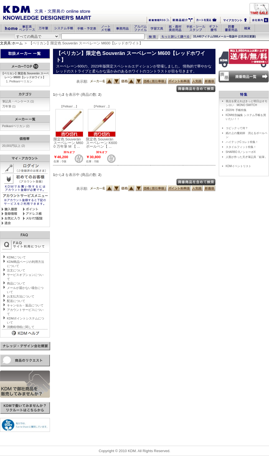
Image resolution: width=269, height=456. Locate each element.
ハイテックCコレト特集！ (242, 141)
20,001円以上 (13, 145)
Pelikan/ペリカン (20, 81)
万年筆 (9, 106)
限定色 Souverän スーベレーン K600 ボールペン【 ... (101, 142)
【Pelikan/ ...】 (69, 106)
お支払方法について (20, 296)
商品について (16, 283)
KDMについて (16, 257)
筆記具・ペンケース (18, 101)
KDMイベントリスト (238, 166)
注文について (16, 270)
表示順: (82, 81)
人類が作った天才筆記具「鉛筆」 (246, 156)
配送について (16, 301)
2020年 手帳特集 (236, 110)
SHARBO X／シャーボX (241, 151)
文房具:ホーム (11, 43)
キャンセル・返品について (25, 305)
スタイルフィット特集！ (241, 146)
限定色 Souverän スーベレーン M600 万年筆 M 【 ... (68, 142)
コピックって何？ (237, 128)
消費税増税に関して (20, 327)
